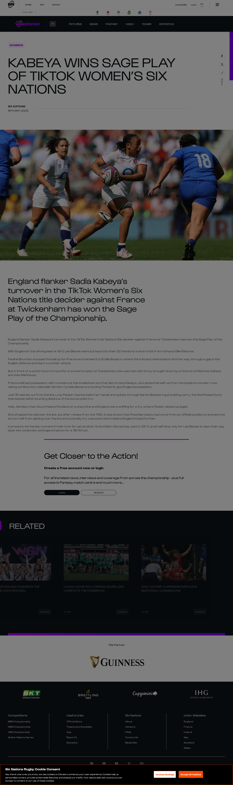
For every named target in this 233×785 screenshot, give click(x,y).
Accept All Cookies (190, 774)
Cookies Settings (165, 774)
